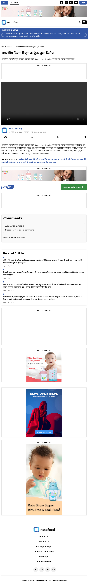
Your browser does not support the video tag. (44, 103)
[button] (80, 22)
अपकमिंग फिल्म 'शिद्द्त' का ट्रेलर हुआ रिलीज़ (30, 47)
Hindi (5, 2)
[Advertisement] (44, 73)
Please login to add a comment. (19, 230)
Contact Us (43, 541)
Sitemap (43, 556)
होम (2, 47)
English (14, 2)
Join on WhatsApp (74, 187)
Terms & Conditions (43, 551)
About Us (43, 536)
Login (83, 2)
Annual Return (44, 561)
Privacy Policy (43, 546)
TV (7, 187)
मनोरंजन (9, 47)
